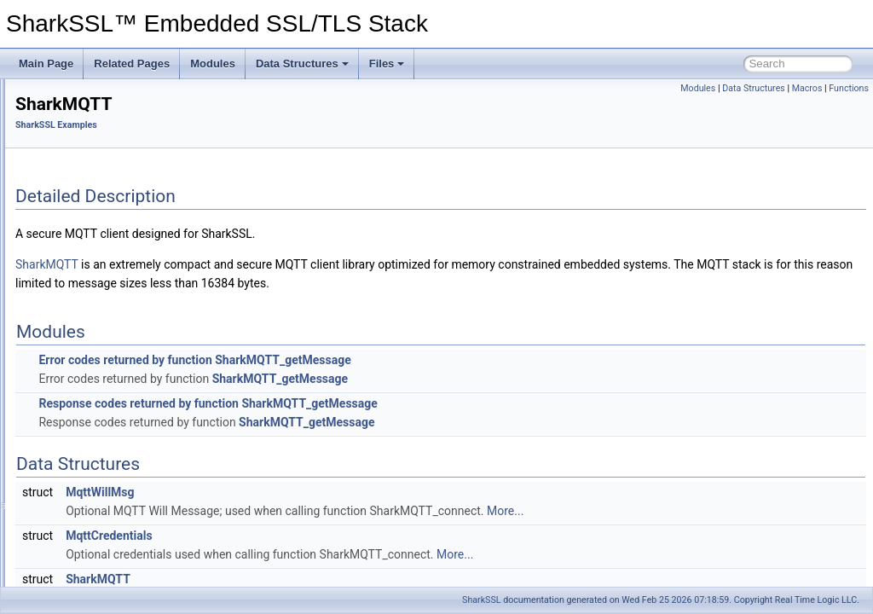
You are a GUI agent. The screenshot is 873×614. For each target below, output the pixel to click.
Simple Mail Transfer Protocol (123, 393)
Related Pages (132, 63)
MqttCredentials (322, 535)
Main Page (46, 63)
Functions (849, 88)
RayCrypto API (76, 262)
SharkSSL (481, 599)
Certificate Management (83, 149)
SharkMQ (78, 318)
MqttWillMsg (313, 492)
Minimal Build (59, 187)
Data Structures (302, 63)
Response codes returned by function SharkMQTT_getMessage (420, 403)
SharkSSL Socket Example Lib (125, 374)
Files (387, 63)
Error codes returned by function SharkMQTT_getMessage (407, 360)
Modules (212, 63)
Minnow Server (90, 299)
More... (718, 511)
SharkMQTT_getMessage (493, 378)
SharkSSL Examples (76, 205)
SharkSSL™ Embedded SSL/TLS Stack (105, 93)
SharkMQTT (84, 337)
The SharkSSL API (71, 112)
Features (49, 130)
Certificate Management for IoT (99, 168)
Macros (807, 88)
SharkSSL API (75, 243)
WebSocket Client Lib (105, 356)
